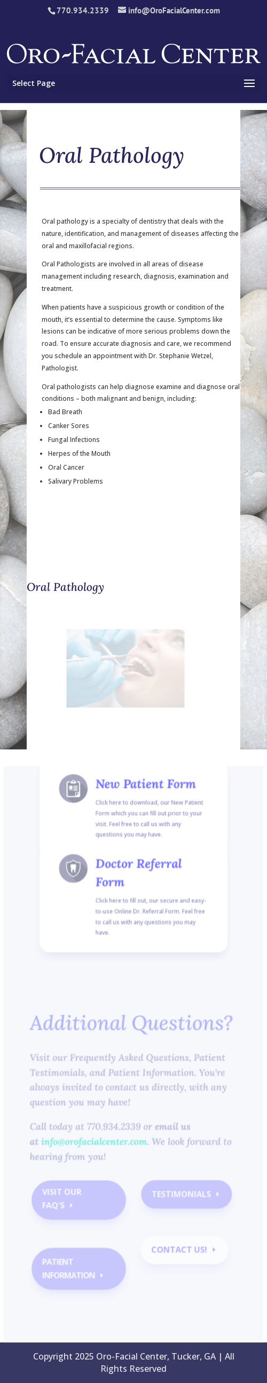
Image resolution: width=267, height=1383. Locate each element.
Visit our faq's (64, 1202)
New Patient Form (144, 802)
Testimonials (180, 1197)
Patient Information (70, 1270)
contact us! (178, 1251)
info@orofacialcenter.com (95, 1146)
